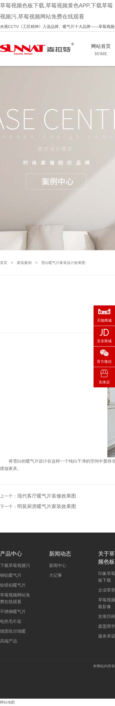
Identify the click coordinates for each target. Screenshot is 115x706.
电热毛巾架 (10, 621)
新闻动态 (60, 554)
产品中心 (11, 554)
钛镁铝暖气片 (13, 585)
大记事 (55, 575)
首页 (3, 263)
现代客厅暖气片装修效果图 (46, 495)
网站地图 (7, 702)
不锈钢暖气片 (13, 611)
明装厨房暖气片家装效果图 (46, 506)
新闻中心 (57, 565)
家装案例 (24, 263)
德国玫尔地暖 (13, 631)
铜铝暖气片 (10, 575)
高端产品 (8, 640)
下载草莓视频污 (15, 565)
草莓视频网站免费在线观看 (15, 598)
